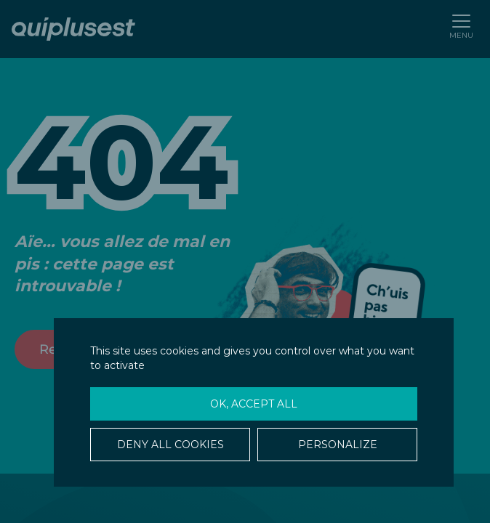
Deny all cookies (170, 444)
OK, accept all (253, 403)
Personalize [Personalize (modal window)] (337, 444)
